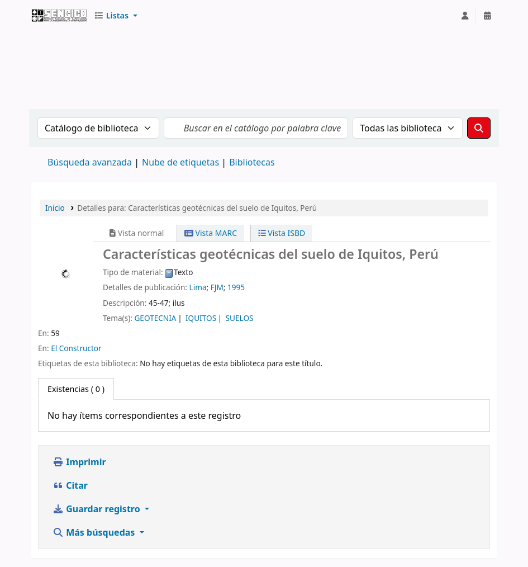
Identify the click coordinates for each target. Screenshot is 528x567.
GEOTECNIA (155, 318)
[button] (115, 15)
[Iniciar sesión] (464, 15)
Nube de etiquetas (180, 162)
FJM (217, 287)
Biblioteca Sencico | (59, 15)
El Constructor (76, 348)
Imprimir (79, 462)
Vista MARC (210, 233)
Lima (198, 287)
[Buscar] (479, 128)
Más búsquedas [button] (95, 532)
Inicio (55, 207)
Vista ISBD (282, 233)
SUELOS (240, 318)
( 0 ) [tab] (75, 389)
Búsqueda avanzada (89, 162)
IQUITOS (200, 318)
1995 (236, 287)
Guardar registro (97, 509)
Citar (70, 485)
